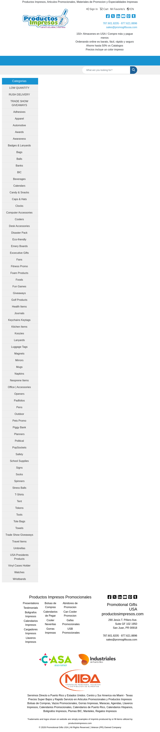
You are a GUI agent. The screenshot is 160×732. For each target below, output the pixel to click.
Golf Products (19, 299)
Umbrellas (19, 548)
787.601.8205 (111, 23)
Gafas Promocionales (70, 622)
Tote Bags (19, 521)
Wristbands (19, 579)
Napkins (19, 373)
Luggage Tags (19, 346)
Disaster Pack (19, 232)
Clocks (19, 205)
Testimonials (30, 607)
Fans (19, 259)
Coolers (19, 219)
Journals (19, 313)
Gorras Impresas (50, 630)
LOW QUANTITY (19, 87)
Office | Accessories (19, 387)
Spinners (19, 481)
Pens (19, 407)
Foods (19, 279)
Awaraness (19, 138)
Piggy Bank (19, 427)
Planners (19, 434)
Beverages (19, 179)
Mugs (19, 367)
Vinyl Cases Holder (19, 565)
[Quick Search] (106, 70)
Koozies (19, 333)
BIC (19, 172)
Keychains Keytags (19, 320)
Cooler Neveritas (50, 622)
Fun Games (19, 286)
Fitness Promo (19, 266)
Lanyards (19, 340)
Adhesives (19, 112)
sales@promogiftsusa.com (121, 27)
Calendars (19, 185)
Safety (19, 454)
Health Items (19, 306)
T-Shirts (19, 494)
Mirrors (19, 360)
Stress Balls (19, 487)
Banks (19, 165)
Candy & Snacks (19, 192)
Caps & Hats (19, 199)
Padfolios (19, 400)
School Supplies (19, 461)
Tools (19, 514)
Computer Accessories (19, 212)
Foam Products (19, 273)
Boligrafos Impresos (30, 614)
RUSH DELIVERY (19, 94)
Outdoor (19, 414)
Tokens (19, 508)
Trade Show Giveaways (19, 534)
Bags (19, 152)
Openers (19, 393)
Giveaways (19, 293)
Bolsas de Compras (50, 605)
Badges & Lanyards (19, 145)
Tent (19, 501)
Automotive (19, 125)
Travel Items (19, 541)
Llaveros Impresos (30, 640)
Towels (19, 528)
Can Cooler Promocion (70, 613)
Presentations (31, 603)
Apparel (19, 118)
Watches (19, 572)
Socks (19, 474)
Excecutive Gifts (19, 252)
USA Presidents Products (19, 557)
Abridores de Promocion (70, 605)
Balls (19, 159)
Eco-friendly (19, 239)
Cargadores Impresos (31, 631)
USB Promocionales (70, 630)
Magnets (19, 353)
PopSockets (19, 447)
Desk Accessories (19, 226)
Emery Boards (19, 246)
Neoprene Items (19, 380)
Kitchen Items (19, 326)
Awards (19, 132)
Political (19, 440)
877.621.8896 (129, 23)
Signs (19, 467)
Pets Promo (19, 420)
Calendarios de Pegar (50, 613)
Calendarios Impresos (31, 623)
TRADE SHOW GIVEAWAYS (19, 103)
